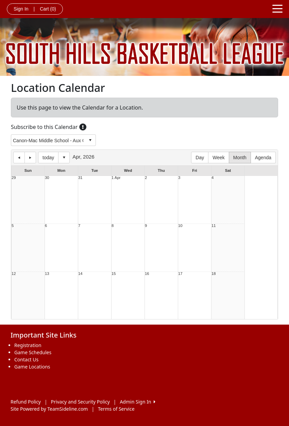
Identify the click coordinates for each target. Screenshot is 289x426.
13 (47, 274)
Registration (27, 345)
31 (80, 178)
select (90, 140)
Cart (48, 9)
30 (47, 178)
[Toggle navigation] (277, 8)
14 (80, 274)
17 (180, 274)
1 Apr (116, 178)
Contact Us (26, 359)
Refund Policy (26, 401)
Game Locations (32, 366)
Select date (64, 157)
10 (180, 226)
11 (213, 226)
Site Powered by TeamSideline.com (49, 409)
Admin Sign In (137, 401)
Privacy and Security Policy (80, 401)
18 (213, 274)
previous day (19, 157)
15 (114, 274)
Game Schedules (32, 352)
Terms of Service (116, 409)
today (48, 157)
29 (14, 178)
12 (14, 274)
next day (30, 157)
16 (147, 274)
